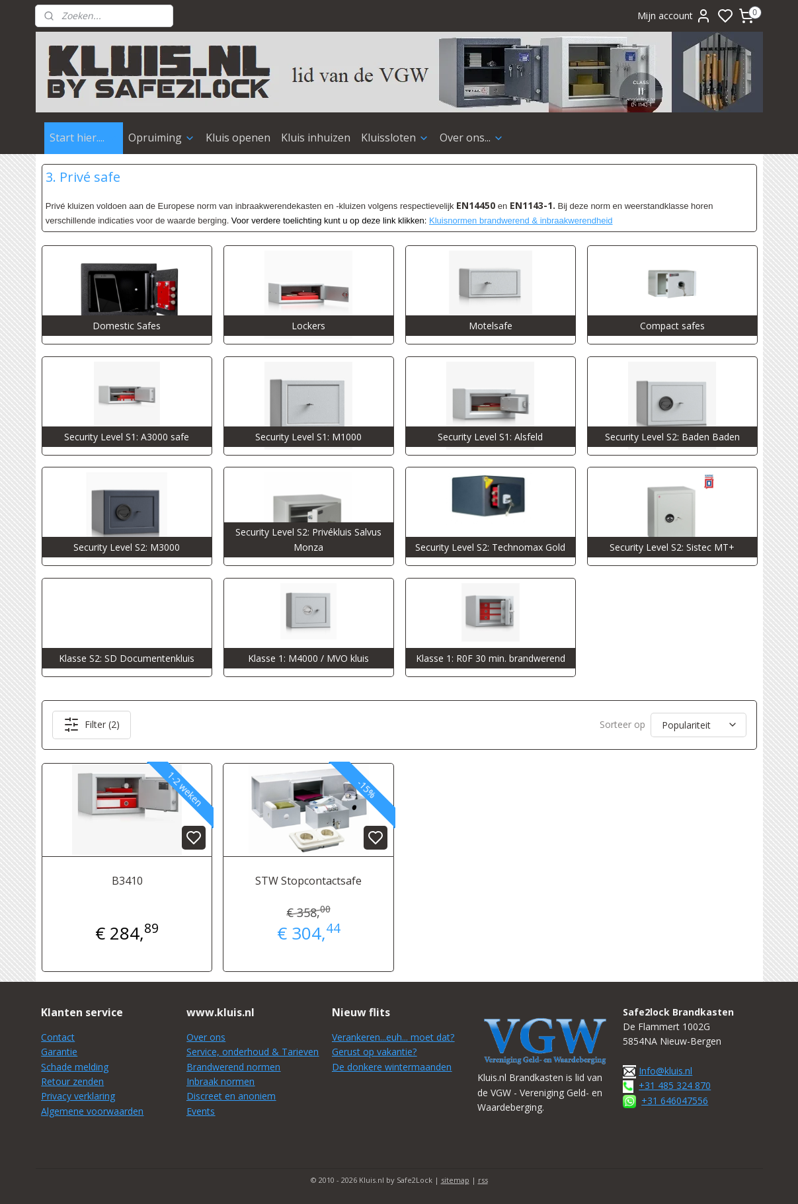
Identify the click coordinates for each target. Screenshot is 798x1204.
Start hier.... (84, 137)
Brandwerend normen (233, 1067)
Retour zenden (72, 1081)
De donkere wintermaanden (392, 1067)
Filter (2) (91, 725)
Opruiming (161, 137)
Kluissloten (395, 137)
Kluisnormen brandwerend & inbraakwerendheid (521, 220)
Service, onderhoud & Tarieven (252, 1051)
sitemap (455, 1180)
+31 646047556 (674, 1100)
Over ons (205, 1037)
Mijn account (674, 16)
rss (483, 1180)
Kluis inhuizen (315, 137)
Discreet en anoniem (231, 1096)
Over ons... (472, 137)
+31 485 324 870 (675, 1085)
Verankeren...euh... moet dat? (393, 1037)
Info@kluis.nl (665, 1070)
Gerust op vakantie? (374, 1051)
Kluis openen (238, 137)
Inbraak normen (220, 1081)
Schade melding (74, 1067)
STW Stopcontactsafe (308, 880)
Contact (58, 1037)
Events (200, 1111)
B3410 (126, 880)
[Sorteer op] (698, 725)
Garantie (59, 1051)
